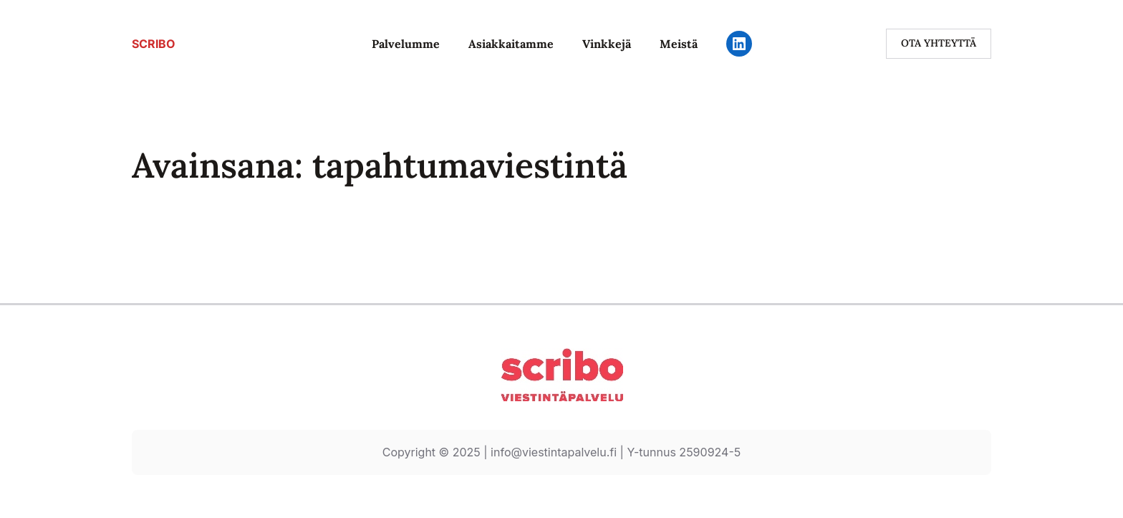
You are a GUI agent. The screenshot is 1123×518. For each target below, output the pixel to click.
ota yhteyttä (938, 43)
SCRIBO (153, 44)
